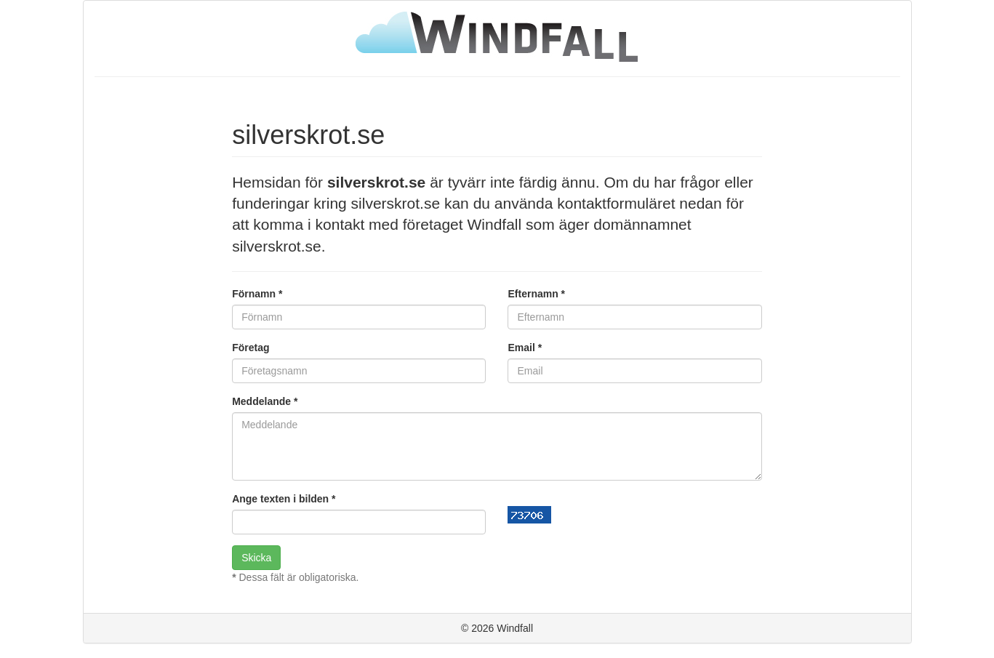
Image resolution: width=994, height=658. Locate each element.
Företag (250, 347)
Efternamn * (536, 294)
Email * (525, 347)
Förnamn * (257, 294)
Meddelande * (264, 401)
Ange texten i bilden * (283, 499)
